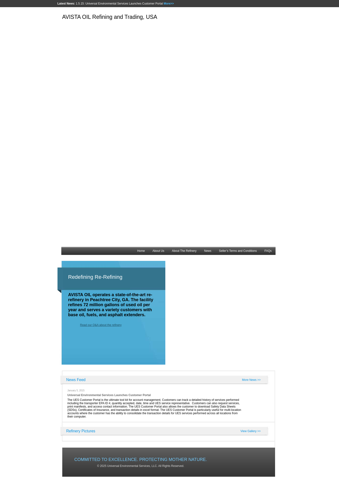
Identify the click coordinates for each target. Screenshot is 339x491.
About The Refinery (184, 251)
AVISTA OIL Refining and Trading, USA (109, 17)
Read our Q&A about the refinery (101, 325)
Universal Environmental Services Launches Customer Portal (109, 395)
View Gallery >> (250, 431)
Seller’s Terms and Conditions (238, 251)
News (207, 251)
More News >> (251, 380)
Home (141, 251)
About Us (158, 251)
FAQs (267, 251)
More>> (169, 3)
